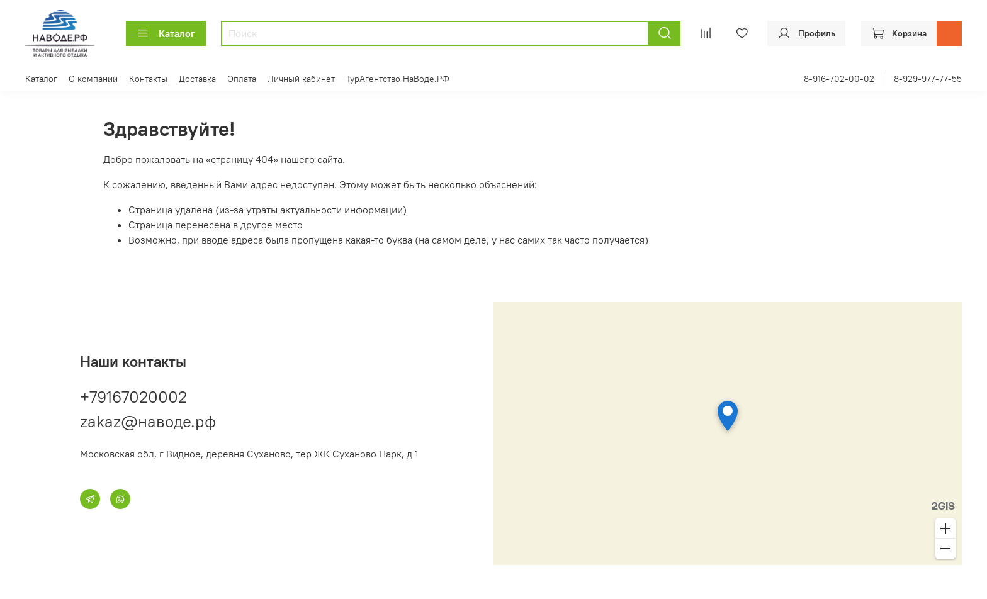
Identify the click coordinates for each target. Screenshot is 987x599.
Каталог (166, 33)
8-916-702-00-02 (839, 78)
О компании (93, 78)
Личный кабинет (301, 78)
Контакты (148, 78)
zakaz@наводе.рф (148, 421)
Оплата (241, 78)
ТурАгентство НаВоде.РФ (397, 78)
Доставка (197, 78)
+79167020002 (133, 396)
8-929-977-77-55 (928, 78)
